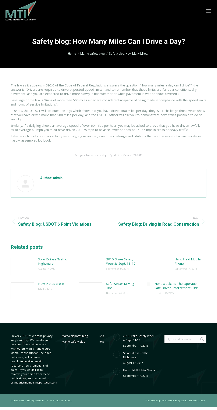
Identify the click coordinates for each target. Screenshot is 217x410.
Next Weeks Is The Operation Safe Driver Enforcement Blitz (176, 285)
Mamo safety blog (96, 155)
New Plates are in (51, 283)
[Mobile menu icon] (208, 11)
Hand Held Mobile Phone (187, 261)
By (115, 155)
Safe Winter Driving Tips (120, 285)
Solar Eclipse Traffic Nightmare (52, 261)
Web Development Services (161, 400)
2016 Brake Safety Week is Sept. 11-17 (121, 261)
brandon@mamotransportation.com (34, 382)
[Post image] (22, 266)
